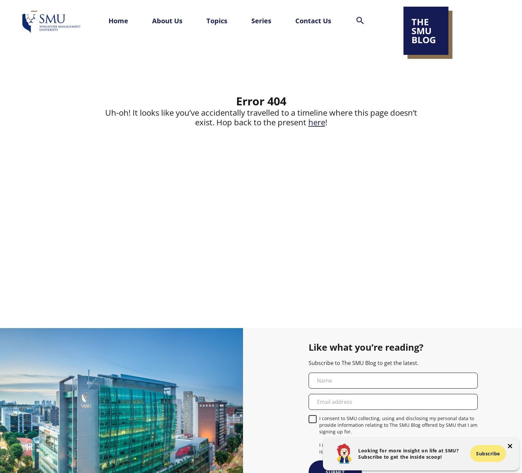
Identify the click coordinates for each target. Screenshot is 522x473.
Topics (216, 20)
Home (118, 20)
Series (261, 20)
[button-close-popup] (510, 446)
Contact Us (313, 20)
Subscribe (488, 453)
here (316, 122)
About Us (167, 20)
